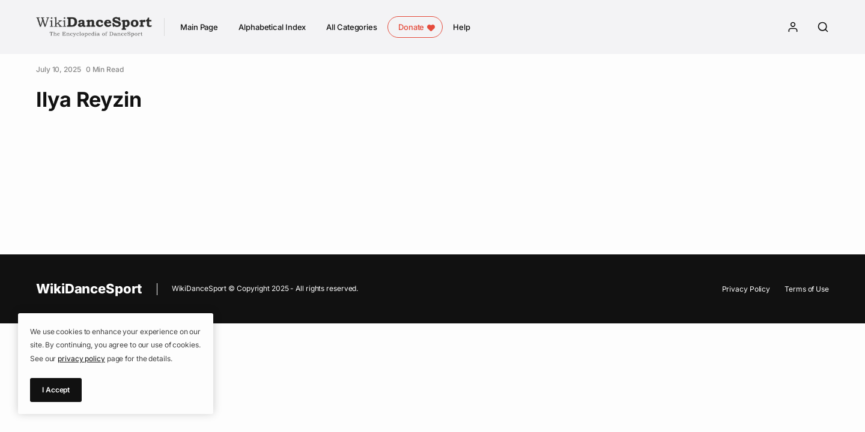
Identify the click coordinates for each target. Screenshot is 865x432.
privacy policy (81, 358)
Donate (411, 27)
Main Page (199, 27)
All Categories (351, 27)
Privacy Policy (746, 288)
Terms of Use (807, 288)
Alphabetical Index (272, 27)
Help (461, 27)
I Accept (56, 389)
